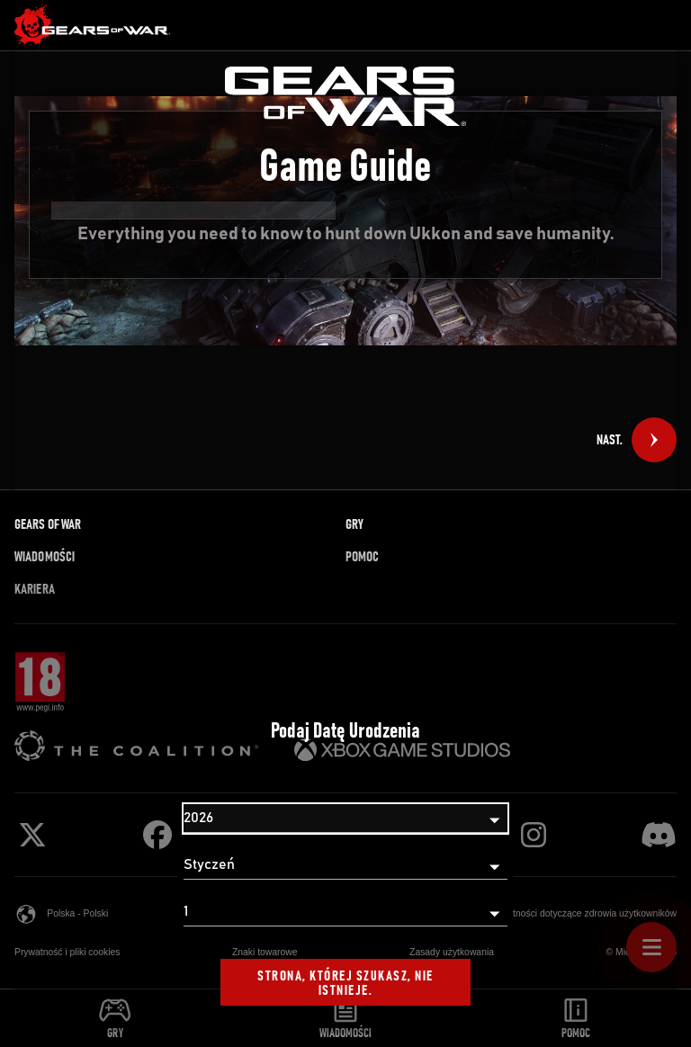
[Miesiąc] (345, 865)
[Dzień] (345, 912)
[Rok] (345, 818)
